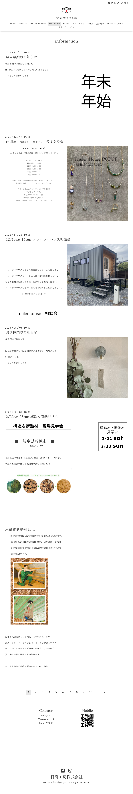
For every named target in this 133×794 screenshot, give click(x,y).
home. (13, 24)
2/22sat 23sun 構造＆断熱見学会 (32, 417)
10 (90, 692)
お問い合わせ (78, 24)
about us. (23, 24)
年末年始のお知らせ (21, 57)
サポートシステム (115, 24)
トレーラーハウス (67, 27)
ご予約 (90, 24)
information (54, 24)
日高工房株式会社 (67, 777)
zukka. (66, 24)
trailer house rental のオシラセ (34, 141)
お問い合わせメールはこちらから (36, 294)
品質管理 (100, 24)
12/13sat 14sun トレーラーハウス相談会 (38, 239)
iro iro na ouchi (38, 24)
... (97, 692)
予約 (46, 667)
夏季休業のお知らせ (21, 332)
